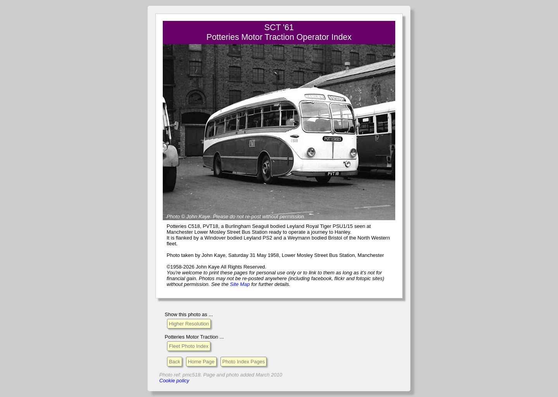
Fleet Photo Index (188, 346)
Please (220, 216)
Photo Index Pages (243, 361)
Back (174, 361)
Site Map (240, 284)
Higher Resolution (189, 324)
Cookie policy (174, 380)
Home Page (201, 361)
